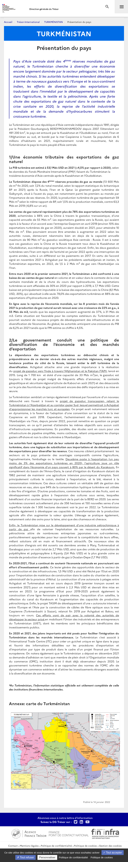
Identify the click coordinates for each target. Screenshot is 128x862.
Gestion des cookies (110, 845)
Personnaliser (47, 857)
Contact (13, 845)
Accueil (8, 22)
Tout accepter (112, 852)
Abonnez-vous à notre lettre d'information (65, 817)
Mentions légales (29, 845)
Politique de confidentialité (56, 845)
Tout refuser (25, 857)
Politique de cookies (85, 845)
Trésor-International (28, 22)
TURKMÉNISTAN (53, 22)
